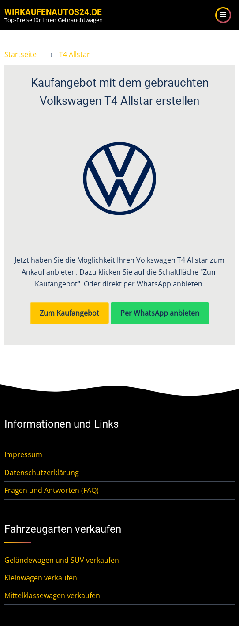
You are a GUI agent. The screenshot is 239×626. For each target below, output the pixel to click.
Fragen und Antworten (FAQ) (51, 490)
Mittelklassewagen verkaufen (52, 595)
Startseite (20, 54)
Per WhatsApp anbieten (159, 313)
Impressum (23, 454)
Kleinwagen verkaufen (40, 578)
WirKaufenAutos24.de (53, 12)
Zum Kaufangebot (69, 313)
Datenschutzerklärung (41, 472)
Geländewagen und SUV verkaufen (61, 560)
